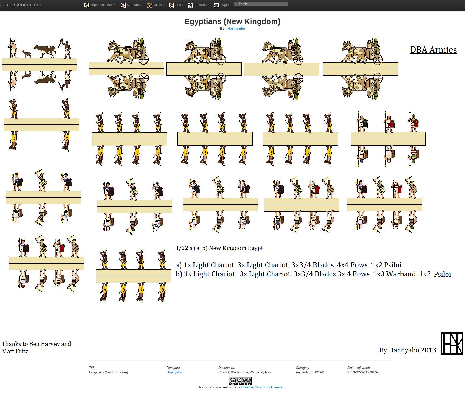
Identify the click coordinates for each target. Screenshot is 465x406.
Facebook (198, 5)
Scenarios (131, 5)
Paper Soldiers (99, 5)
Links (175, 5)
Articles (155, 5)
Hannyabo (236, 28)
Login (221, 5)
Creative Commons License (262, 387)
